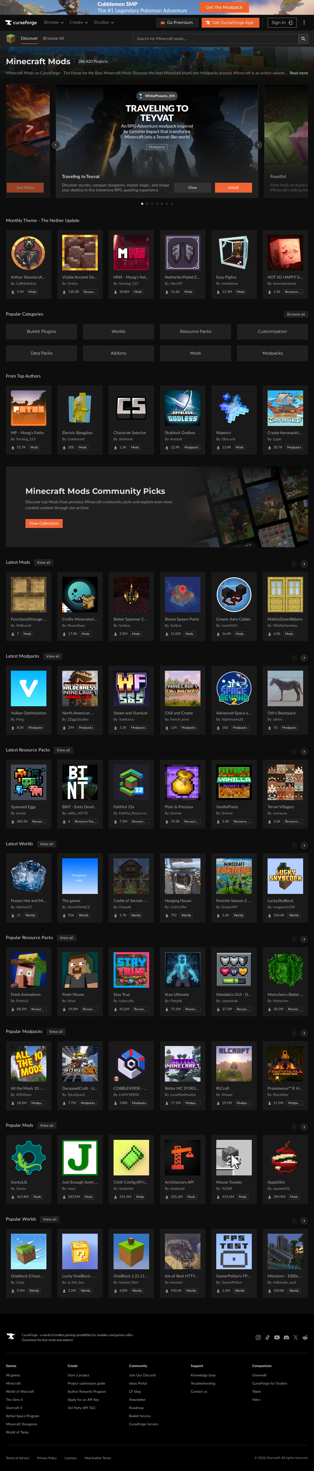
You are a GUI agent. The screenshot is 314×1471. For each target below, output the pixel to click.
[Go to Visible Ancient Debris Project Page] (80, 264)
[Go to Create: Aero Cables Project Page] (234, 606)
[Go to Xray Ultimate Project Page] (182, 981)
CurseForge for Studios (269, 1383)
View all (43, 562)
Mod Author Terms (98, 1458)
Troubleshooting (203, 1383)
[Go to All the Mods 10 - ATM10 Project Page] (28, 1075)
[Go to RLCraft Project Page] (234, 1075)
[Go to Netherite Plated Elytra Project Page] (182, 264)
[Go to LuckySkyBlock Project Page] (285, 888)
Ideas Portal (138, 1383)
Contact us (199, 1391)
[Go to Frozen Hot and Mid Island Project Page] (28, 888)
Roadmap (136, 1408)
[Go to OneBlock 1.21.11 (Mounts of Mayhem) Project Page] (131, 1263)
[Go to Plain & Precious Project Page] (182, 794)
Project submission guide (86, 1383)
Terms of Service (17, 1458)
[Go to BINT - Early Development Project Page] (80, 794)
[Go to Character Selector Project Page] (131, 420)
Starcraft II (14, 1408)
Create (79, 22)
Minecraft (13, 1383)
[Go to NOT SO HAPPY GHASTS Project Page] (285, 264)
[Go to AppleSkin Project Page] (285, 1169)
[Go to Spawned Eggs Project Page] (28, 794)
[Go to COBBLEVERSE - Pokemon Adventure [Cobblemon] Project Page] (131, 1075)
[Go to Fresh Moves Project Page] (80, 981)
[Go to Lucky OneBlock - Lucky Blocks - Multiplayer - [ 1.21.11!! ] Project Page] (80, 1263)
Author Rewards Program (87, 1391)
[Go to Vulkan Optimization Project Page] (28, 700)
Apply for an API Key (83, 1400)
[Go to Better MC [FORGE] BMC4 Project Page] (182, 1075)
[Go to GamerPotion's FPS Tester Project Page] (234, 1263)
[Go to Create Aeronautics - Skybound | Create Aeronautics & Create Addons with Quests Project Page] (285, 420)
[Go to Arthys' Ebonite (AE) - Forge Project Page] (28, 264)
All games (13, 1375)
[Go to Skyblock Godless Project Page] (182, 420)
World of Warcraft (20, 1391)
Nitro (256, 1400)
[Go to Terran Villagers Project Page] (285, 794)
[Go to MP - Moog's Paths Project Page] (28, 420)
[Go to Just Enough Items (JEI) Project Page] (80, 1169)
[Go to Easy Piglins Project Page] (234, 264)
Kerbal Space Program (22, 1416)
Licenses (71, 1458)
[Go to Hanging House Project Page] (182, 888)
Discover (29, 38)
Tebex (256, 1391)
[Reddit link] (305, 1337)
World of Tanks (17, 1432)
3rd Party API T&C (82, 1408)
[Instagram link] (258, 1337)
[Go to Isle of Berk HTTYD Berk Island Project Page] (182, 1263)
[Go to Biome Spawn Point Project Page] (182, 606)
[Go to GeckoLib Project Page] (28, 1169)
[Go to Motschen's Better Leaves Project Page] (285, 981)
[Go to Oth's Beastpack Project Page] (285, 700)
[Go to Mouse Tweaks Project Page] (234, 1169)
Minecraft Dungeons (21, 1424)
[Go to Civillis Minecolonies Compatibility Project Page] (80, 606)
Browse (54, 22)
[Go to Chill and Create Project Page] (182, 700)
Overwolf (259, 1375)
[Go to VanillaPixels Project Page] (234, 794)
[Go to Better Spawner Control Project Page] (131, 606)
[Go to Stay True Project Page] (131, 981)
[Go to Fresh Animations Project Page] (28, 981)
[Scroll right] (304, 564)
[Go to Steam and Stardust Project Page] (131, 700)
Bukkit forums (140, 1416)
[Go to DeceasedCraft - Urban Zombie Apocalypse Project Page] (80, 1075)
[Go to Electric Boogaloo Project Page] (80, 420)
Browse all (296, 314)
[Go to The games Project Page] (80, 888)
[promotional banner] (157, 7)
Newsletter (137, 1400)
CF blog (135, 1391)
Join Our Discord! (142, 1375)
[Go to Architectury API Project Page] (182, 1169)
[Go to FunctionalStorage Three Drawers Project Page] (28, 606)
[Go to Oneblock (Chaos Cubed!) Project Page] (28, 1263)
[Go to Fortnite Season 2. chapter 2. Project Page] (234, 888)
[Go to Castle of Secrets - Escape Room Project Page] (131, 888)
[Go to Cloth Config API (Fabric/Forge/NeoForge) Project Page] (131, 1169)
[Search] (303, 39)
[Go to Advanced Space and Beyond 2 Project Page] (234, 700)
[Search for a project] (215, 39)
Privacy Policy (47, 1458)
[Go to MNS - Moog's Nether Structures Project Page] (131, 264)
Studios (104, 22)
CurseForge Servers (143, 1424)
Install (233, 188)
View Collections (44, 523)
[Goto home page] (21, 22)
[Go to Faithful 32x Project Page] (131, 794)
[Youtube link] (277, 1337)
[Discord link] (286, 1337)
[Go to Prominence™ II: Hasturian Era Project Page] (285, 1075)
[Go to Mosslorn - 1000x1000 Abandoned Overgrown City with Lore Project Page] (285, 1263)
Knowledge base (203, 1375)
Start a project (78, 1375)
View (192, 188)
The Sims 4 (14, 1400)
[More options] (304, 23)
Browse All (53, 38)
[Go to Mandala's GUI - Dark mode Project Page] (234, 981)
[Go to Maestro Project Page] (234, 420)
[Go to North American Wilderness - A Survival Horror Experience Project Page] (80, 700)
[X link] (296, 1337)
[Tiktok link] (268, 1337)
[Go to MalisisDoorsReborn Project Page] (285, 606)
